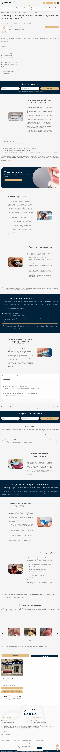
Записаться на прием (52, 27)
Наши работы (48, 7)
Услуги (4, 7)
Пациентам (8, 734)
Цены (32, 7)
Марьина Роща (44, 656)
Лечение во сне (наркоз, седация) (21, 738)
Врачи (25, 7)
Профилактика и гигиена (6, 738)
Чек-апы (18, 7)
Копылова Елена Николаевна (18, 27)
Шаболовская (15, 655)
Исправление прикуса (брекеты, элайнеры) (23, 740)
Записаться (49, 3)
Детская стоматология (39, 740)
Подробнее (20, 749)
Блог (56, 7)
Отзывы (26, 9)
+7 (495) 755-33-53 (36, 717)
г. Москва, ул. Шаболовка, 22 (12, 691)
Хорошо (39, 747)
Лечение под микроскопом (6, 740)
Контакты (33, 9)
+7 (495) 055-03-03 (7, 678)
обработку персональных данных (37, 91)
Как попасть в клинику (12, 688)
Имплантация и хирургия (40, 738)
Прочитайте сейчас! (13, 180)
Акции (39, 7)
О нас (10, 7)
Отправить (50, 88)
